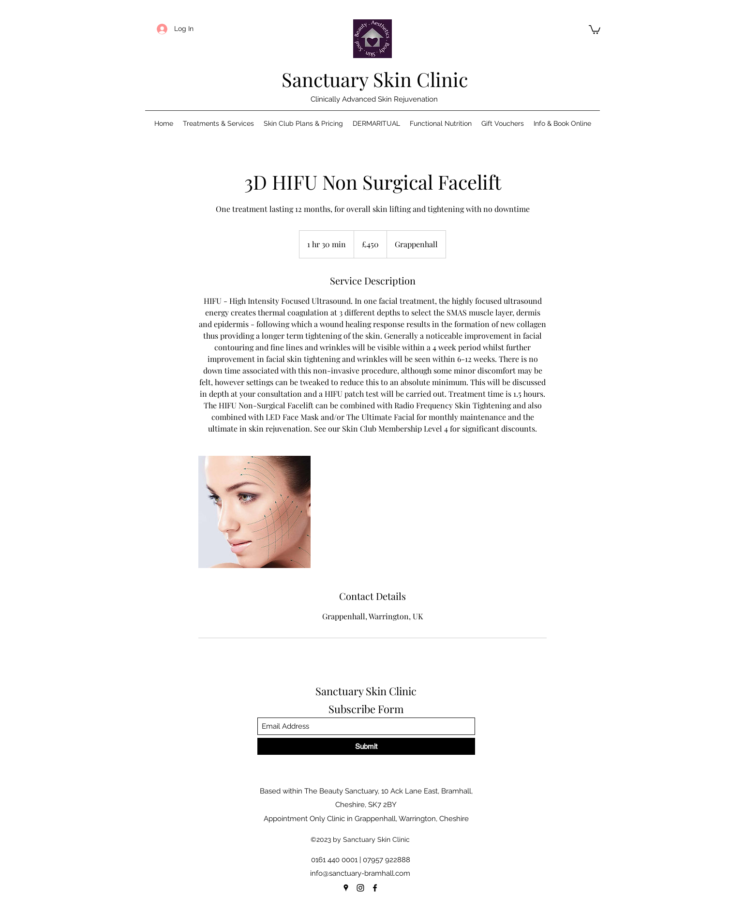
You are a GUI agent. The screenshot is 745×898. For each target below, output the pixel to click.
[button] (594, 29)
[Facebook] (375, 888)
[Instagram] (360, 888)
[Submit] (366, 746)
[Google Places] (346, 888)
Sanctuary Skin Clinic (375, 79)
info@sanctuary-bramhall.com (360, 873)
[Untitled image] (254, 512)
